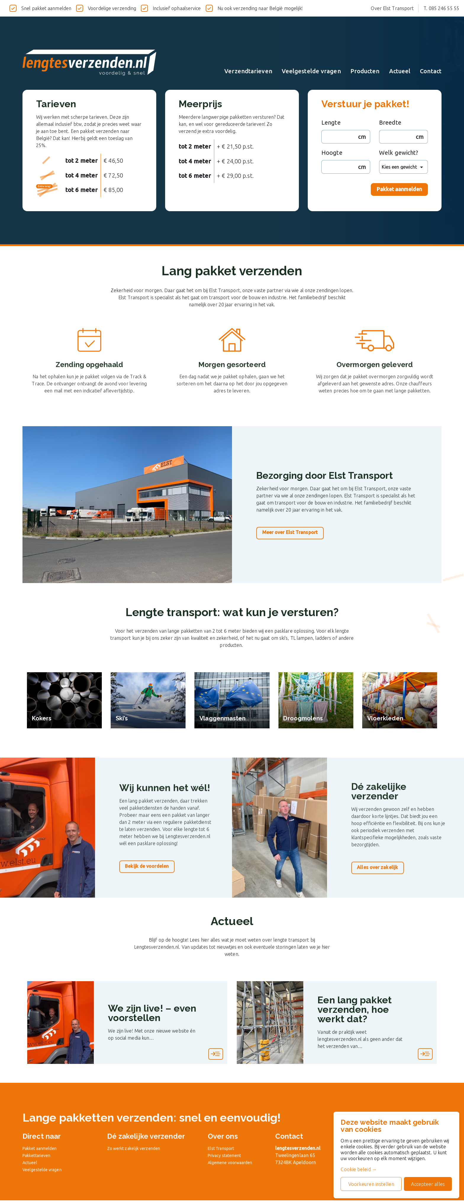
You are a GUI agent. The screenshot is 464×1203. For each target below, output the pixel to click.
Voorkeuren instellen (368, 1183)
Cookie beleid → (355, 1168)
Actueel (400, 71)
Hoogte (331, 152)
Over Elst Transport (392, 8)
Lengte (331, 122)
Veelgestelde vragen (311, 71)
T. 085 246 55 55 (441, 8)
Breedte (390, 122)
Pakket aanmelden (399, 189)
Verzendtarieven (248, 71)
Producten (365, 71)
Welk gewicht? (398, 152)
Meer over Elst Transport (293, 532)
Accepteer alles (427, 1183)
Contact (431, 71)
